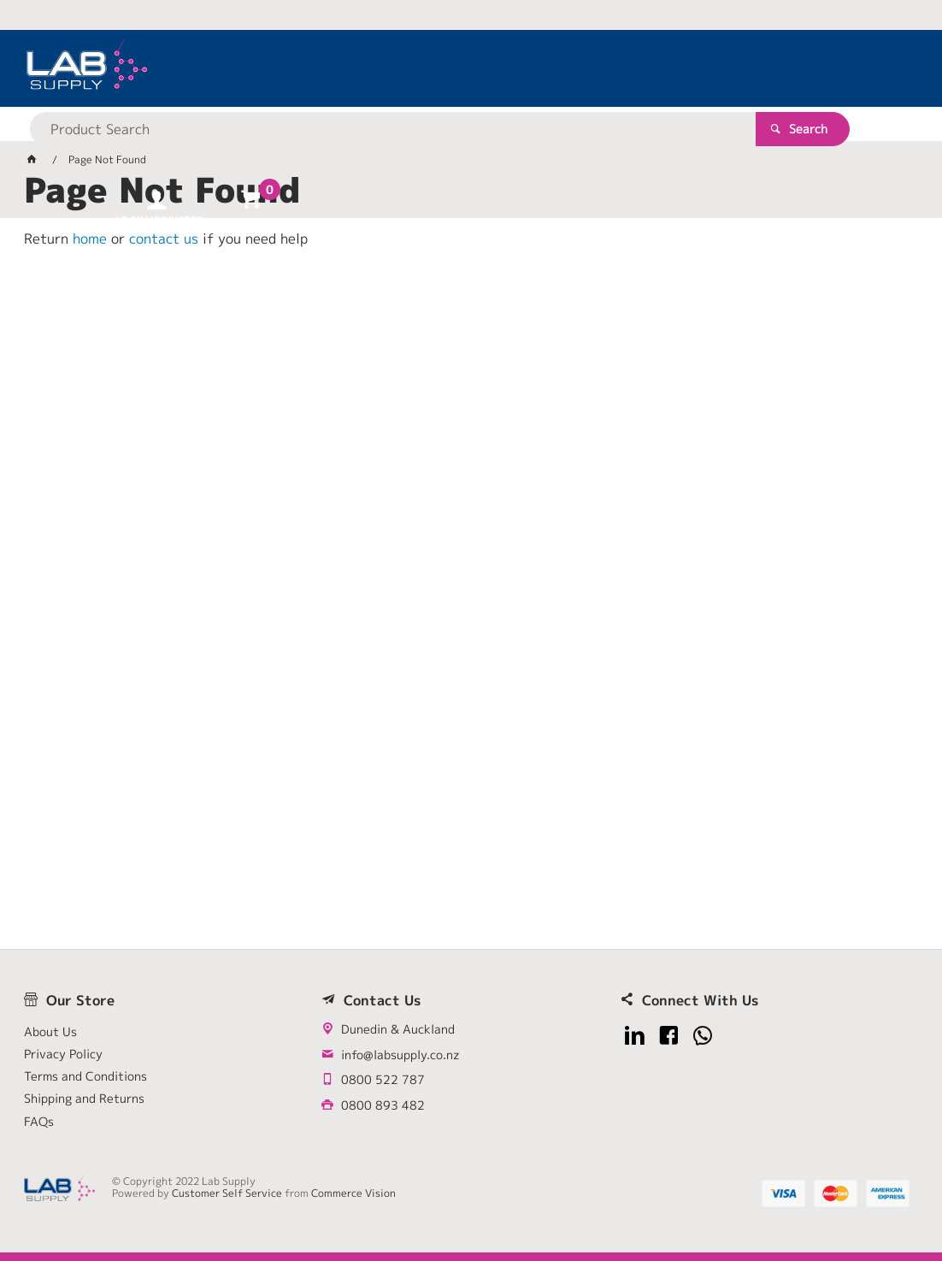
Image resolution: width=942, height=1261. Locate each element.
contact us (163, 238)
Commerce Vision (353, 1193)
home (90, 238)
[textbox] (441, 68)
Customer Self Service (227, 1193)
